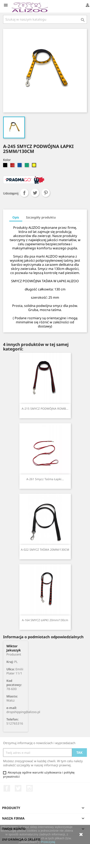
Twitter (18, 788)
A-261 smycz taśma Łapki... (45, 479)
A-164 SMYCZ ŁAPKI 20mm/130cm (45, 620)
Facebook (7, 788)
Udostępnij (24, 193)
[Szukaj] (45, 19)
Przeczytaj (48, 842)
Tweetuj (35, 193)
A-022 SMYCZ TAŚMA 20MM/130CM (45, 549)
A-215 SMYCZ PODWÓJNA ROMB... (45, 408)
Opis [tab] (15, 217)
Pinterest (46, 193)
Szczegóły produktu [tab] (41, 217)
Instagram (29, 788)
